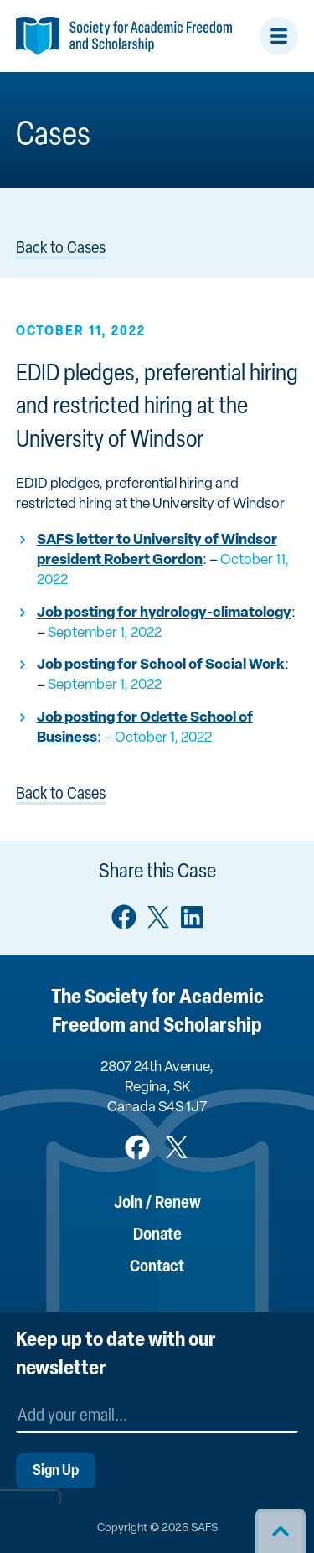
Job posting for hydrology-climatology (164, 613)
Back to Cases (61, 249)
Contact (157, 1267)
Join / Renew (157, 1203)
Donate (157, 1235)
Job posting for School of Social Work (161, 665)
